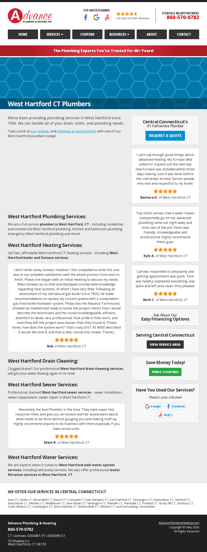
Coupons (87, 34)
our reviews (40, 131)
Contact (184, 34)
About (152, 34)
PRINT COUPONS (165, 372)
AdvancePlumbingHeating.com (179, 523)
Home (23, 34)
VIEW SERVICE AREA (165, 344)
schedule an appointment (76, 131)
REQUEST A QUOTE (165, 135)
